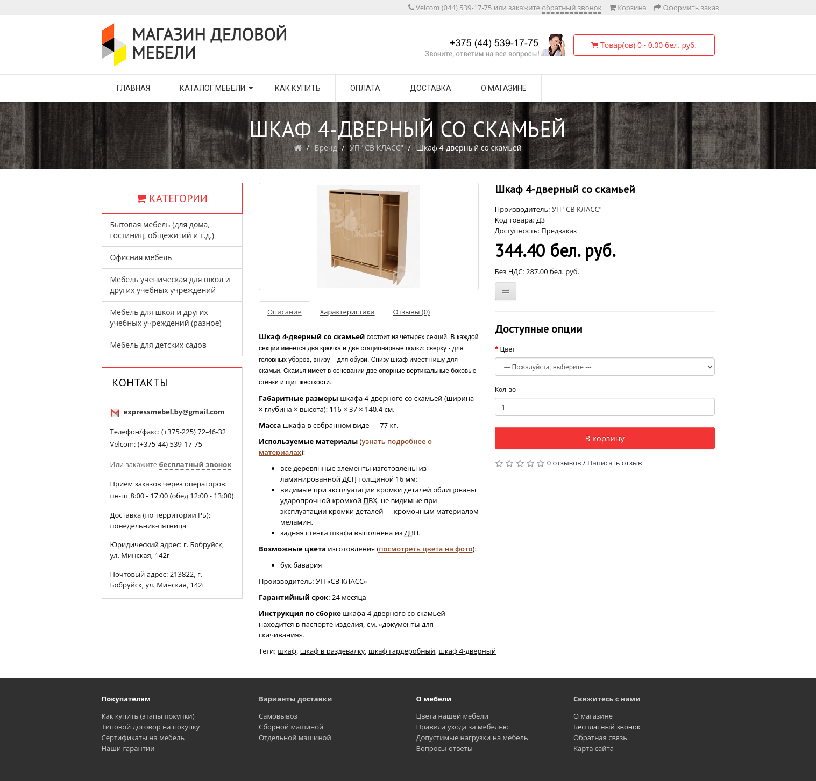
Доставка (430, 88)
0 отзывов (564, 463)
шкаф (287, 651)
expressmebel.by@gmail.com (174, 412)
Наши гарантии (128, 748)
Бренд (326, 147)
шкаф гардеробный (401, 651)
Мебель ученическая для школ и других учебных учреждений (170, 284)
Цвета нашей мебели (452, 716)
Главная (133, 88)
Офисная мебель (141, 257)
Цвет (507, 349)
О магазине (504, 88)
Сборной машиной (291, 727)
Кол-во (505, 389)
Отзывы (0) (411, 312)
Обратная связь (600, 737)
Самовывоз (278, 716)
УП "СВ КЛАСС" (376, 147)
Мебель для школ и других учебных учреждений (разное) (166, 317)
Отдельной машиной (295, 737)
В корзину (604, 438)
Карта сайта (593, 748)
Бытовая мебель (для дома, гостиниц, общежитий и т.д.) (162, 229)
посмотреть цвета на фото (425, 549)
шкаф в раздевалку (332, 651)
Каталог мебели (212, 88)
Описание (284, 312)
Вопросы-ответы (444, 748)
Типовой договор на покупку (151, 727)
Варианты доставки (295, 699)
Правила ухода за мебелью (462, 727)
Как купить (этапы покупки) (148, 716)
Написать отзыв (614, 463)
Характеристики (347, 312)
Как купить (298, 88)
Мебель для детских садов (158, 345)
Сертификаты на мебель (143, 737)
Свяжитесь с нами (607, 699)
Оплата (365, 88)
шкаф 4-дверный (467, 651)
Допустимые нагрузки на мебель (472, 737)
